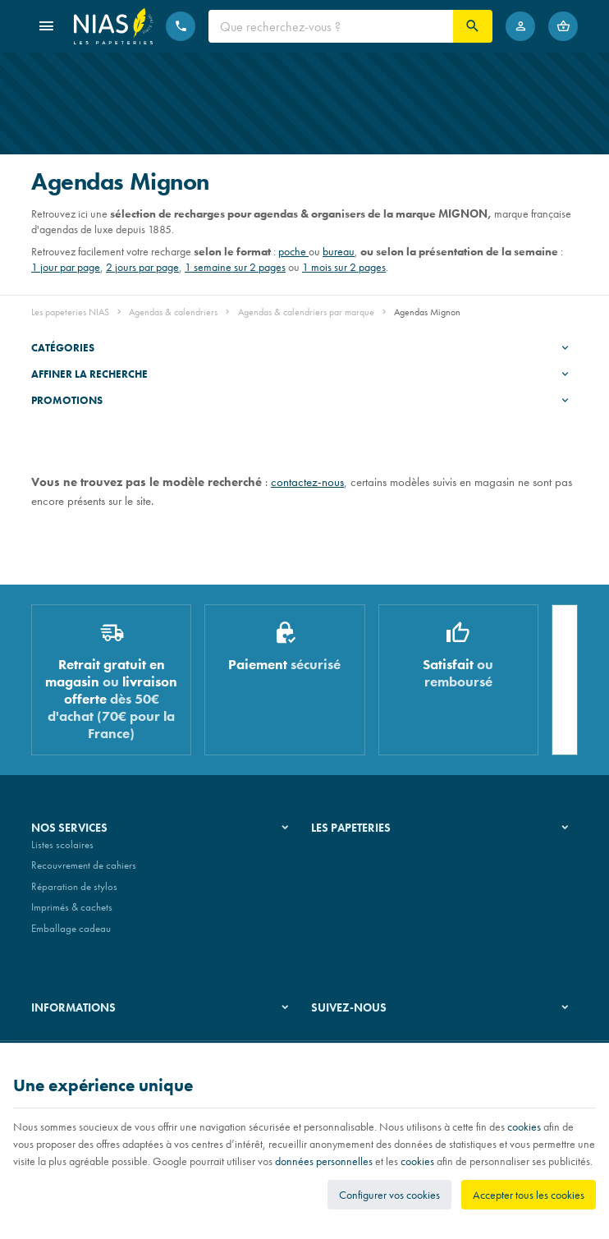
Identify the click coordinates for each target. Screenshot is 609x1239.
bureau (339, 251)
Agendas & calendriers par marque (306, 312)
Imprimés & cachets (71, 914)
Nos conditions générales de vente (103, 1037)
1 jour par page (65, 266)
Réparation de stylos (74, 893)
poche (293, 251)
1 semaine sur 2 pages (235, 266)
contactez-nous (307, 481)
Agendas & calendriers (173, 312)
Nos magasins (341, 872)
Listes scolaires (62, 851)
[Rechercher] (472, 26)
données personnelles (324, 1161)
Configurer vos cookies (389, 1194)
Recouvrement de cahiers (83, 872)
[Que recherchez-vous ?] (330, 26)
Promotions (67, 400)
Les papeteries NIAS (70, 312)
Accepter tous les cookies (528, 1194)
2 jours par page (142, 266)
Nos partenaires (345, 893)
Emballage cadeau (71, 935)
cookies (524, 1126)
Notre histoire (340, 851)
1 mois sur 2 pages (344, 266)
